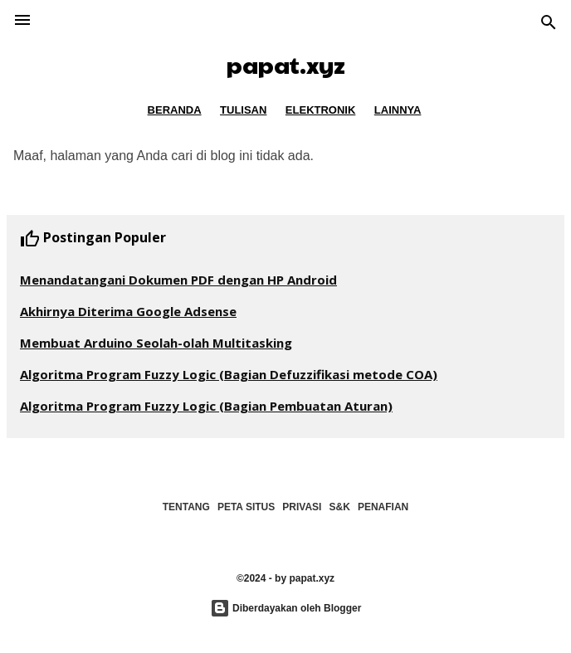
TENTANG (186, 507)
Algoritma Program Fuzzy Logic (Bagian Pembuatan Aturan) (206, 405)
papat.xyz (286, 64)
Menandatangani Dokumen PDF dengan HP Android (178, 279)
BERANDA (175, 110)
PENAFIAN (383, 507)
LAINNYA (398, 110)
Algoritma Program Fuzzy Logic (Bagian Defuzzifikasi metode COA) (228, 374)
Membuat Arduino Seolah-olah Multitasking (156, 342)
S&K (339, 507)
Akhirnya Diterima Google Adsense (128, 311)
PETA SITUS (246, 507)
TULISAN (243, 110)
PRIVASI (301, 507)
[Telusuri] (549, 23)
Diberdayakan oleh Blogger (286, 608)
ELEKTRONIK (321, 110)
